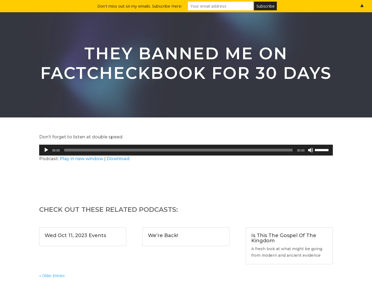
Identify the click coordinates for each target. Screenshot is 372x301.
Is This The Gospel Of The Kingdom (283, 238)
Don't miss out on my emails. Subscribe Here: (139, 6)
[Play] (46, 150)
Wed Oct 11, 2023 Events (75, 235)
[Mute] (310, 150)
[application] (186, 150)
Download (118, 158)
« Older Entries (52, 275)
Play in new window (81, 158)
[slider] (178, 150)
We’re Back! (163, 235)
